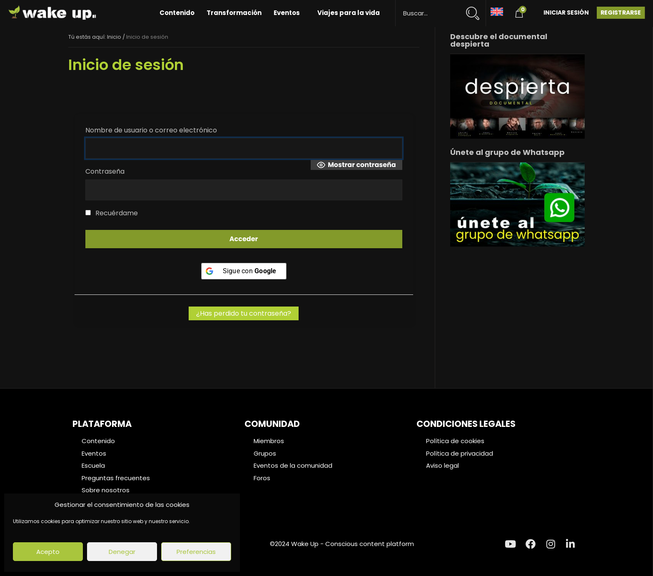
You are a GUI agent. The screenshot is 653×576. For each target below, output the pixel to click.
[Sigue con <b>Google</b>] (244, 271)
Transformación (234, 12)
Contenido (177, 12)
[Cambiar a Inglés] (497, 11)
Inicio (114, 37)
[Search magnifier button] (476, 9)
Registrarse (621, 12)
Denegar (122, 551)
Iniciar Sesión (566, 12)
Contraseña (105, 171)
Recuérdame (111, 213)
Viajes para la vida (348, 12)
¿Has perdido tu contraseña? (243, 313)
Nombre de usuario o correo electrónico (151, 130)
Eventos (287, 12)
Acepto (48, 551)
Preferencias (196, 551)
